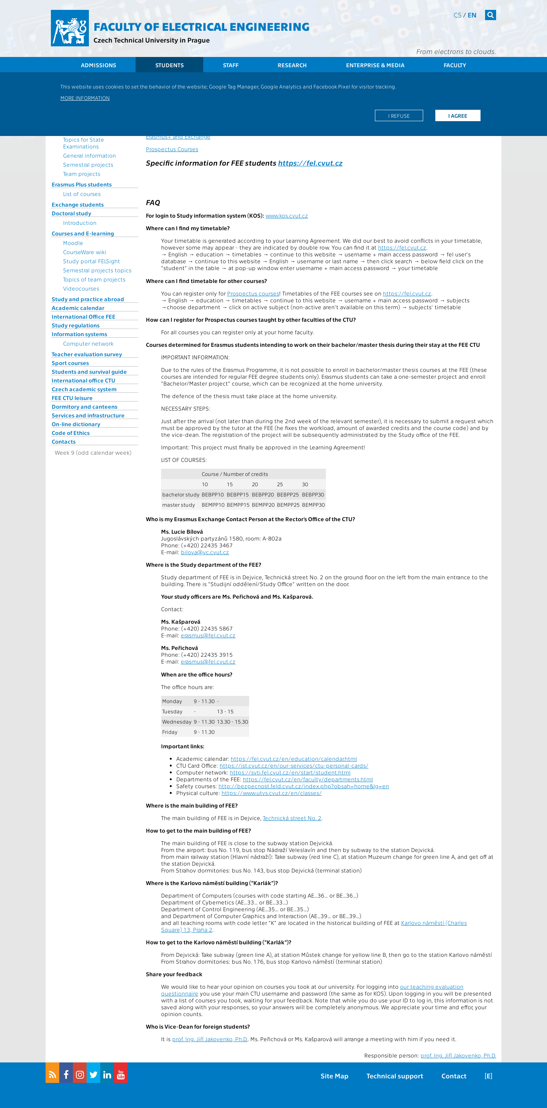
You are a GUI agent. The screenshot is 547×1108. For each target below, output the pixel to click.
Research (292, 65)
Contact (453, 1076)
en (472, 15)
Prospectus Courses (172, 148)
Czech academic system (84, 389)
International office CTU (83, 380)
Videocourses (81, 288)
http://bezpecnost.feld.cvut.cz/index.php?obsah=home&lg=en (303, 785)
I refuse (399, 115)
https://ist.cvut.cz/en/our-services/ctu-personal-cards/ (294, 765)
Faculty (455, 65)
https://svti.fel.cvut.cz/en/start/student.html (290, 772)
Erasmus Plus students (82, 184)
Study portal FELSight (91, 261)
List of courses (82, 193)
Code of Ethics (71, 432)
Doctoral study (71, 213)
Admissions (98, 65)
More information (85, 98)
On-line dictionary (76, 423)
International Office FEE (83, 316)
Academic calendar (78, 307)
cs (458, 15)
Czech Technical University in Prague (151, 40)
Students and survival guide (89, 371)
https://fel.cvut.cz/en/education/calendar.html (294, 758)
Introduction (79, 222)
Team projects (81, 173)
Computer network (88, 343)
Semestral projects (88, 164)
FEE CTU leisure (72, 397)
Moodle (73, 242)
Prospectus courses (253, 293)
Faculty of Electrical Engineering (201, 26)
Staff (231, 65)
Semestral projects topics (97, 270)
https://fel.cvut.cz (310, 162)
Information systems (79, 333)
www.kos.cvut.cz (287, 215)
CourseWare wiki (84, 251)
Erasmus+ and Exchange (178, 136)
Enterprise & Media (375, 65)
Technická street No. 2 (292, 817)
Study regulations (76, 325)
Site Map (334, 1076)
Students (169, 65)
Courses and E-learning (83, 233)
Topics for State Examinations (83, 143)
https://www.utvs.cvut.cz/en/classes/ (271, 792)
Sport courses (70, 362)
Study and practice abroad (88, 299)
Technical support (395, 1076)
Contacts (64, 441)
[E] (488, 1076)
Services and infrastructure (88, 415)
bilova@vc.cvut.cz (205, 551)
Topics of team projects (94, 279)
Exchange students (78, 204)
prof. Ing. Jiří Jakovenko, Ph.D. (210, 1038)
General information (89, 155)
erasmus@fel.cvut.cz (208, 635)
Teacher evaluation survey (87, 354)
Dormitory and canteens (84, 406)
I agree (457, 115)
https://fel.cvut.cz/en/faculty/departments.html (308, 779)
